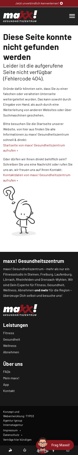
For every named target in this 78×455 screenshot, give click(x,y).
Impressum (10, 430)
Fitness (8, 333)
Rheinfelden (25, 279)
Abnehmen (11, 352)
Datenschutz (11, 434)
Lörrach (9, 279)
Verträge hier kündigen (17, 439)
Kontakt (9, 391)
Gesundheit (11, 339)
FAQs (6, 371)
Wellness (9, 345)
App (6, 384)
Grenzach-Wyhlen (54, 279)
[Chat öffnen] (55, 445)
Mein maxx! (11, 378)
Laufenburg (63, 274)
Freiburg (46, 274)
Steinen (33, 274)
